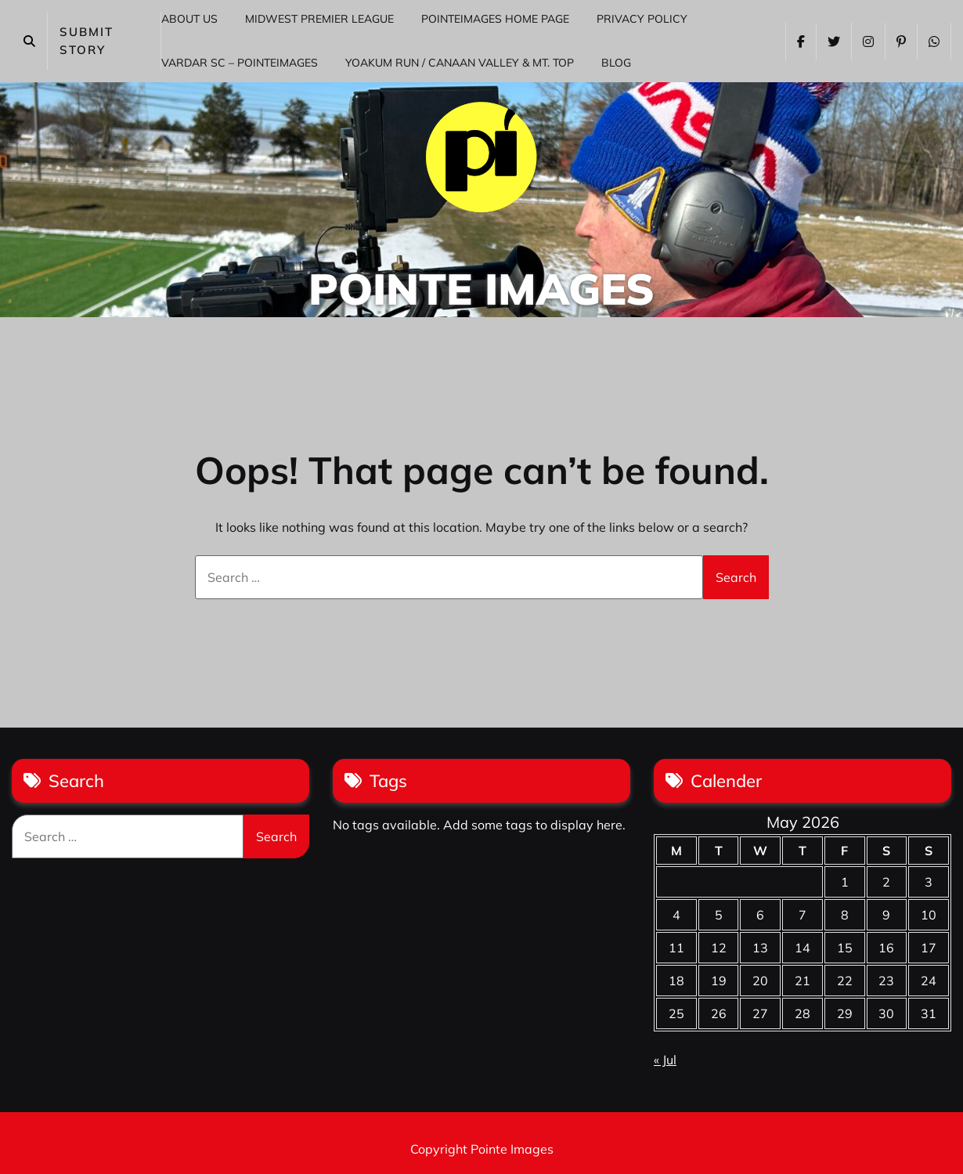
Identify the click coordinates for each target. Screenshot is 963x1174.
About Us (189, 19)
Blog (616, 63)
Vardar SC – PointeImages (239, 63)
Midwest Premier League (319, 19)
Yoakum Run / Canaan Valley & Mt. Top (459, 63)
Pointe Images (481, 289)
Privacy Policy (642, 19)
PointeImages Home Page (495, 19)
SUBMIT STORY (87, 40)
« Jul (665, 1059)
